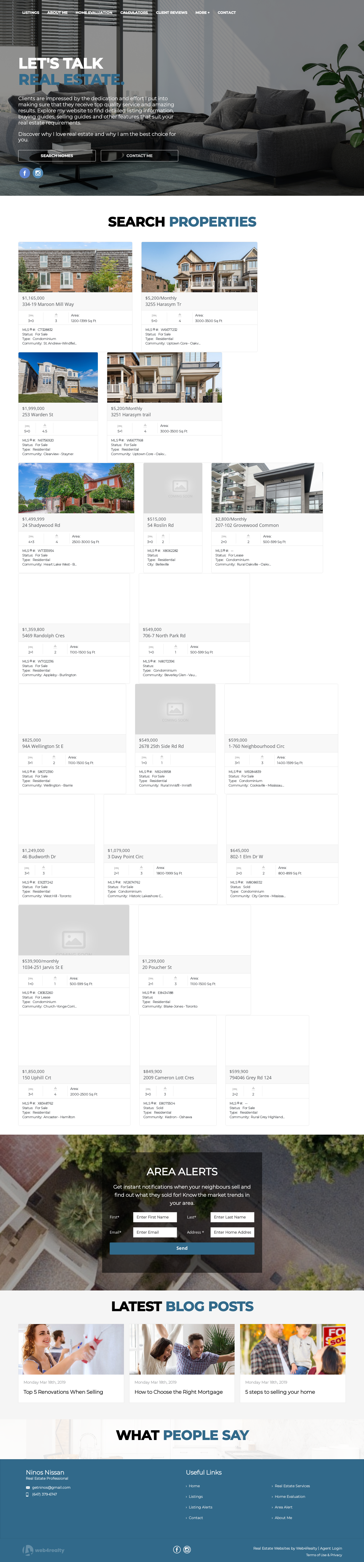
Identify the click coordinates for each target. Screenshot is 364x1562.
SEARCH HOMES (57, 155)
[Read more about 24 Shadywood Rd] (76, 518)
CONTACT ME (139, 155)
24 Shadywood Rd (41, 525)
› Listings (194, 1496)
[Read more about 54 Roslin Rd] (173, 518)
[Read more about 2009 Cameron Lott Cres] (178, 1070)
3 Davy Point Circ (126, 856)
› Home (193, 1486)
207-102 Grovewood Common (247, 525)
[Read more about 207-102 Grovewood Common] (267, 518)
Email (115, 1232)
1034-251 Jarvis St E (42, 967)
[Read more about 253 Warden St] (58, 407)
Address (195, 1232)
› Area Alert (282, 1507)
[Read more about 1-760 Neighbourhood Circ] (281, 739)
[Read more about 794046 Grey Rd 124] (267, 1070)
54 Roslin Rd (160, 525)
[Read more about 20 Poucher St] (195, 960)
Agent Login (331, 1548)
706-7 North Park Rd (164, 635)
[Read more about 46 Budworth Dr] (56, 849)
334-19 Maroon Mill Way (48, 304)
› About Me (282, 1518)
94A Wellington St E (42, 746)
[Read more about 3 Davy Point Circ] (160, 849)
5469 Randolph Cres (43, 635)
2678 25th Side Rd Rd (161, 746)
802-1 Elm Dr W (246, 856)
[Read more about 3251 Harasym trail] (164, 407)
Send (182, 1248)
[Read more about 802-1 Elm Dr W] (282, 849)
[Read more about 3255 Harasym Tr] (199, 297)
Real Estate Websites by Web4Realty (285, 1548)
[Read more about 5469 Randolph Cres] (74, 628)
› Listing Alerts (199, 1507)
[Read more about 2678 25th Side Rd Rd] (175, 739)
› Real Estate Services (291, 1486)
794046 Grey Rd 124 (250, 1078)
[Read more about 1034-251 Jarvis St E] (73, 960)
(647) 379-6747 (44, 1494)
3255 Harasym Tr (163, 304)
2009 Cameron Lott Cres (168, 1078)
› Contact (194, 1518)
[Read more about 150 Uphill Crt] (74, 1070)
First (114, 1216)
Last (191, 1216)
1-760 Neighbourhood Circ (257, 746)
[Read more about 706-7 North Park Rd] (194, 628)
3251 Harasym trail (131, 414)
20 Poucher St (157, 967)
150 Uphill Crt (36, 1078)
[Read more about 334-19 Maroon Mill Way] (75, 297)
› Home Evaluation (288, 1496)
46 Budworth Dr (39, 856)
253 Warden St (37, 414)
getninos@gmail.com (51, 1487)
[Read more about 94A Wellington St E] (72, 739)
